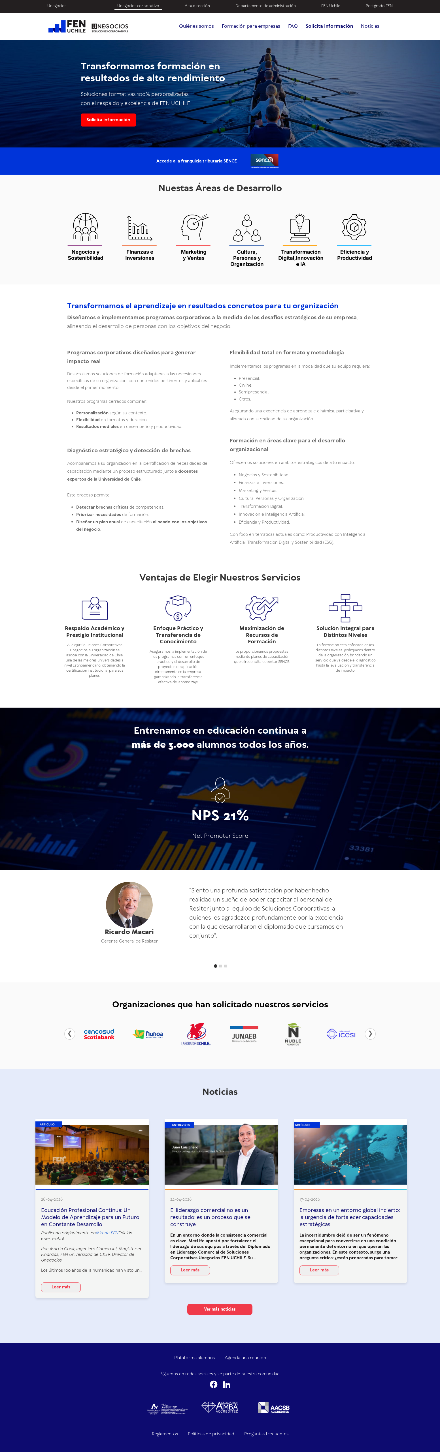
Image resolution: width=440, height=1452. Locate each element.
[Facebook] (213, 1384)
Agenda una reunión (245, 1358)
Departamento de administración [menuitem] (265, 5)
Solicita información (108, 120)
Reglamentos (165, 1434)
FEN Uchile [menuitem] (330, 5)
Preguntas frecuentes (266, 1434)
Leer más (61, 1287)
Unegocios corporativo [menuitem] (138, 5)
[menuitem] (92, 3)
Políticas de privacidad (211, 1434)
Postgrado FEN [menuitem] (379, 5)
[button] (215, 966)
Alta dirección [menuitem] (197, 5)
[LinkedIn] (226, 1384)
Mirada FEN (107, 1233)
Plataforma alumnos (194, 1358)
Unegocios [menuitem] (56, 5)
